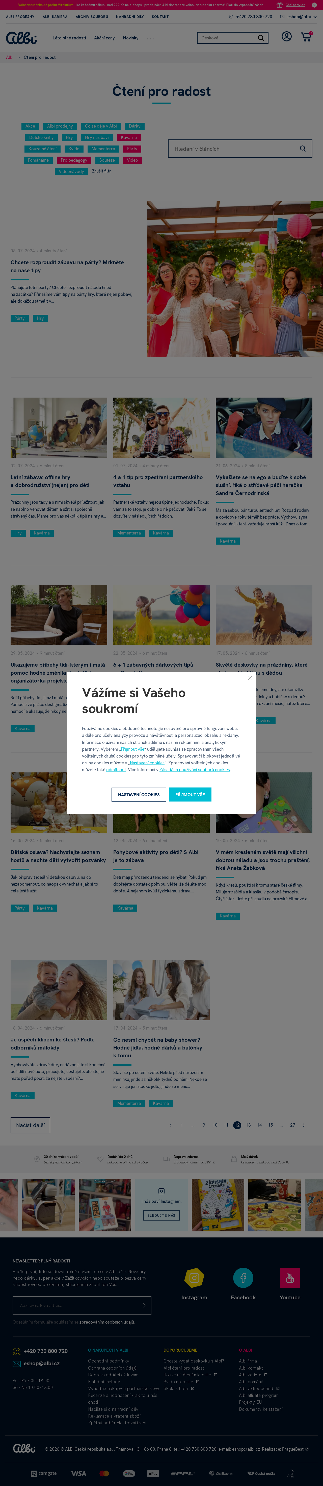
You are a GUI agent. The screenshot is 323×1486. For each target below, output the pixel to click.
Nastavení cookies (147, 763)
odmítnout (116, 769)
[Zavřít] (249, 677)
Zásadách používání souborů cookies (194, 769)
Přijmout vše (132, 749)
